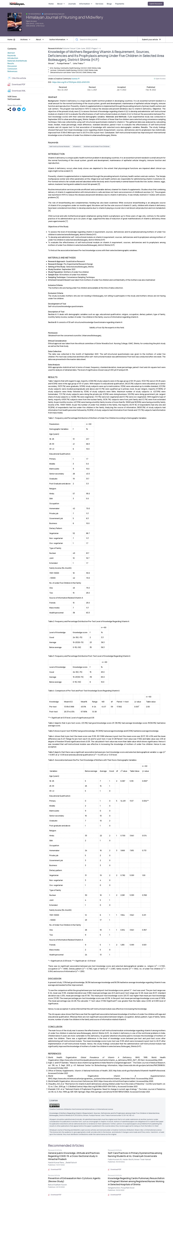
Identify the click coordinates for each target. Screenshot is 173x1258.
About (61, 4)
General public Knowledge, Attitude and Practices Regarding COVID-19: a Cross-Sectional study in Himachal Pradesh (74, 1156)
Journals (72, 4)
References (12, 71)
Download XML (17, 90)
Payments (119, 4)
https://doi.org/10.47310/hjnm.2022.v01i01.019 (70, 82)
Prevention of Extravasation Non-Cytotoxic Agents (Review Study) (74, 1180)
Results (11, 63)
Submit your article (151, 39)
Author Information (58, 39)
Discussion (12, 66)
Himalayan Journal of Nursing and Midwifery (64, 17)
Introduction (13, 58)
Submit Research (155, 4)
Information (85, 4)
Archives (25, 39)
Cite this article (17, 78)
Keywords (12, 55)
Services (99, 4)
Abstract (11, 53)
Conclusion (12, 68)
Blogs (109, 4)
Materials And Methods (17, 61)
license (75, 78)
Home (51, 4)
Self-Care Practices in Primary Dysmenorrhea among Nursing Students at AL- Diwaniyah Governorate (135, 1154)
